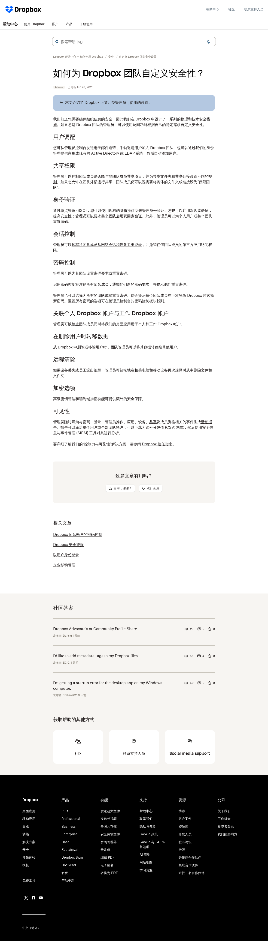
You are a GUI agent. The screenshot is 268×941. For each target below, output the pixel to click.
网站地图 (146, 862)
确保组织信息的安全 (95, 119)
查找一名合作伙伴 (191, 873)
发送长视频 (108, 819)
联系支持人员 (253, 9)
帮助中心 (212, 9)
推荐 (182, 849)
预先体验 (28, 857)
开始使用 (86, 24)
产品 (69, 24)
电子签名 (106, 865)
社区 (231, 9)
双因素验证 (199, 210)
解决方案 (28, 842)
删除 (197, 370)
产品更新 (67, 880)
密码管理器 (108, 842)
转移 (154, 347)
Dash (65, 842)
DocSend (68, 865)
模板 (25, 865)
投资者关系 (226, 826)
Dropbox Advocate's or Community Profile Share (95, 628)
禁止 (75, 324)
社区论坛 (185, 842)
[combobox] (134, 41)
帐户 (55, 24)
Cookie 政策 (149, 834)
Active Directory (105, 153)
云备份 (105, 849)
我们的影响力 (227, 834)
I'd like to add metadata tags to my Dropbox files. (96, 655)
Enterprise (69, 834)
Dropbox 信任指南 (157, 444)
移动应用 (28, 819)
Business (68, 826)
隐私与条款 (148, 826)
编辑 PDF (107, 857)
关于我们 (224, 811)
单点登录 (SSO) (74, 210)
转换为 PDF (109, 873)
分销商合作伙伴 (190, 857)
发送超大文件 (110, 811)
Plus (64, 811)
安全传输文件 (110, 834)
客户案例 (185, 819)
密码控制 (68, 284)
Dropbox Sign (72, 857)
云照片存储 (108, 826)
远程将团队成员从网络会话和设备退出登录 (107, 244)
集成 (25, 826)
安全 (25, 849)
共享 (153, 422)
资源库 (183, 826)
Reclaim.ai (69, 849)
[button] (57, 42)
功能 (25, 834)
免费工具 (28, 880)
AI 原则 (145, 855)
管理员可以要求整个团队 (95, 216)
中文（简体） (34, 928)
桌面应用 (28, 811)
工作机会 (224, 819)
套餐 (64, 873)
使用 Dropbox (34, 24)
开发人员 (185, 834)
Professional (70, 819)
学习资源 (146, 870)
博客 (182, 811)
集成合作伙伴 (188, 865)
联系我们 (146, 819)
